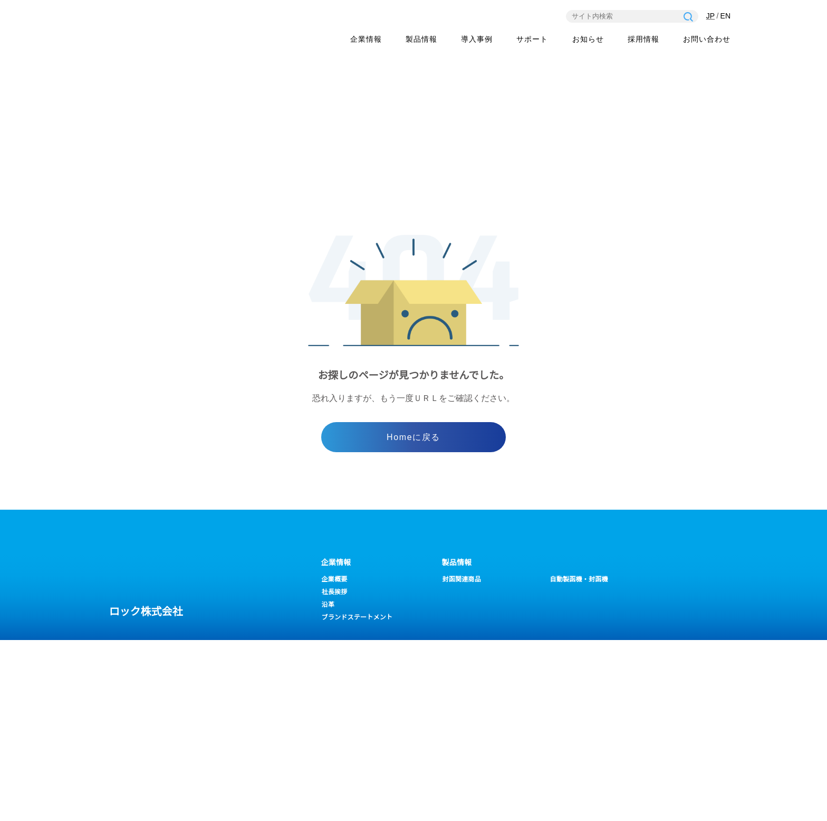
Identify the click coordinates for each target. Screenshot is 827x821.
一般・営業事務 (573, 675)
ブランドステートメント (357, 617)
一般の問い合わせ (670, 687)
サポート (336, 658)
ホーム (613, 198)
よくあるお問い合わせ (354, 675)
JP (710, 16)
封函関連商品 (462, 579)
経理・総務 (567, 687)
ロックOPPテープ (576, 617)
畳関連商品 (566, 592)
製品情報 (421, 40)
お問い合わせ (706, 40)
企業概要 (335, 579)
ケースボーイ (461, 592)
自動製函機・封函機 (579, 579)
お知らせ (588, 40)
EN (725, 16)
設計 (557, 713)
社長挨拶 (335, 592)
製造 (557, 700)
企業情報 (366, 40)
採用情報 (643, 40)
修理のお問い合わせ (674, 675)
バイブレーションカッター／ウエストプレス (482, 620)
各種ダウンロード (347, 687)
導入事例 (477, 40)
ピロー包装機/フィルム (476, 604)
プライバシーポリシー (129, 804)
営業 (557, 725)
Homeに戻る (413, 438)
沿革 (328, 604)
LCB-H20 (564, 604)
